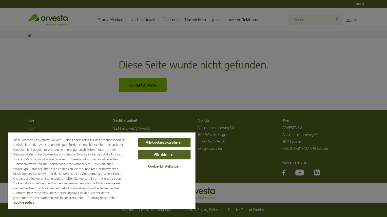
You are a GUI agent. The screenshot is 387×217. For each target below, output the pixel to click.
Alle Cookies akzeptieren (164, 142)
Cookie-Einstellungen (164, 166)
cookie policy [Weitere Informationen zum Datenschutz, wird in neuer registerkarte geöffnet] (24, 202)
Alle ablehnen (164, 154)
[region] (101, 170)
